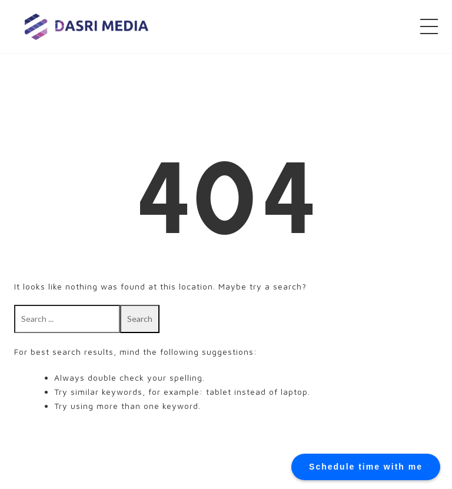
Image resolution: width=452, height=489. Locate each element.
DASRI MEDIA (87, 26)
